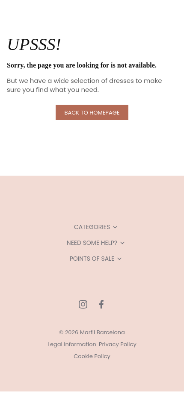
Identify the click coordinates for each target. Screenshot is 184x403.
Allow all (92, 312)
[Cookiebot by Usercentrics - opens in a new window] (136, 27)
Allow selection (91, 340)
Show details (138, 284)
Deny (92, 368)
